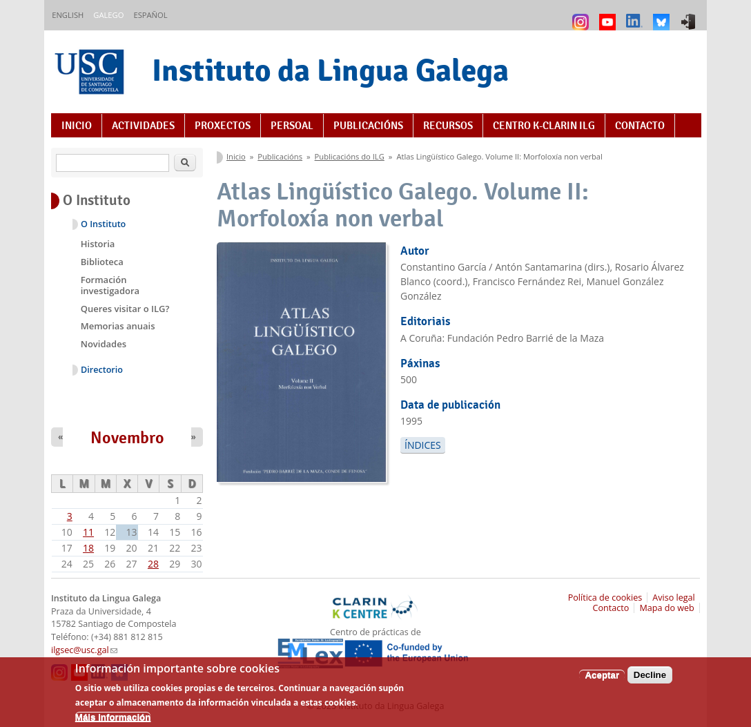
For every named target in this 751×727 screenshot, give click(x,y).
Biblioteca (102, 261)
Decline (650, 681)
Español (150, 15)
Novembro (127, 437)
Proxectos (223, 125)
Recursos (448, 125)
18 (88, 547)
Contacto (640, 125)
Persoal (292, 125)
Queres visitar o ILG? (125, 308)
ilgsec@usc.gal (84, 650)
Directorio (102, 370)
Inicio (76, 125)
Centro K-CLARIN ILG (544, 125)
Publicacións (368, 125)
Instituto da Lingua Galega (330, 70)
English (68, 15)
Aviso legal (673, 597)
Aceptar (602, 681)
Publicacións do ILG (349, 156)
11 (88, 532)
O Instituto (103, 224)
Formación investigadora (110, 285)
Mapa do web (666, 608)
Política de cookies (605, 597)
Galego (108, 15)
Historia (98, 244)
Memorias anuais (118, 326)
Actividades (143, 125)
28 (153, 563)
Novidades (103, 344)
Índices (422, 445)
